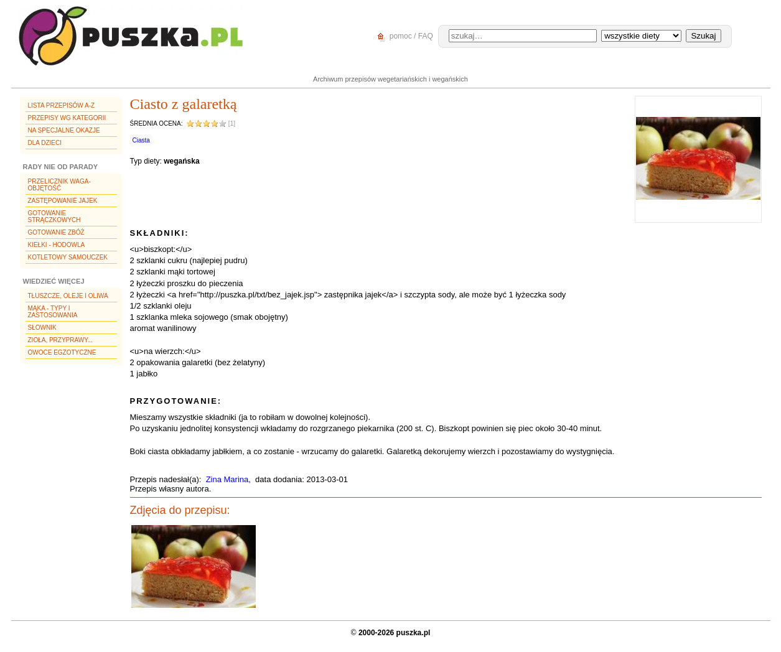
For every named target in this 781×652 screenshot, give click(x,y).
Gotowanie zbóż (56, 232)
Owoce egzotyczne (62, 352)
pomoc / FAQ (403, 36)
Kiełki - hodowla (56, 244)
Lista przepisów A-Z (61, 105)
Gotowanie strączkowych (54, 216)
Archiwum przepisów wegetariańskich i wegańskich (390, 79)
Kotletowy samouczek (68, 257)
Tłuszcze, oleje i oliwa (68, 295)
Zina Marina (227, 479)
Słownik (42, 327)
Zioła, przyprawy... (60, 340)
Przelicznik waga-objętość (59, 185)
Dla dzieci (45, 142)
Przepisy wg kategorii (67, 117)
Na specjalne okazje (64, 130)
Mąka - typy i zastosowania (53, 312)
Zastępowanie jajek (63, 200)
